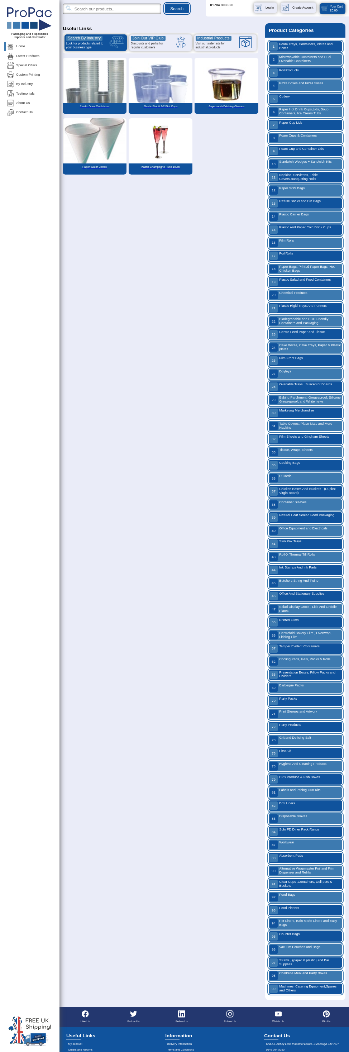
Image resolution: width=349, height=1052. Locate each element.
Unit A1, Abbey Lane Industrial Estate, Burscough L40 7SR (302, 1044)
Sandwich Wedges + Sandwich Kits (300, 164)
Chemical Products (288, 295)
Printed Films (284, 622)
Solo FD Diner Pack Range (294, 832)
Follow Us (133, 1016)
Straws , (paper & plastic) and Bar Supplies (299, 962)
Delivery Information (179, 1044)
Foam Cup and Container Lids (296, 151)
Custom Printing (23, 75)
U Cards (280, 478)
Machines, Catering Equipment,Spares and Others (302, 989)
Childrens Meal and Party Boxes (298, 975)
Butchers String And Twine (294, 583)
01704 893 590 (221, 5)
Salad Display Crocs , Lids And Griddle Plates (303, 609)
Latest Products (22, 56)
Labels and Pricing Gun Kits (295, 792)
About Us (18, 103)
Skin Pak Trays (285, 543)
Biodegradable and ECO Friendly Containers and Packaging (298, 321)
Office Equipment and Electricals (298, 531)
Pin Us (326, 1016)
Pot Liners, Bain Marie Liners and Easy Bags (303, 923)
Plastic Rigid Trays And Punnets (298, 308)
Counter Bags (284, 936)
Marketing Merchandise (291, 413)
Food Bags (282, 897)
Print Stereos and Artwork (293, 714)
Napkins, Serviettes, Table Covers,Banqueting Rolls (293, 177)
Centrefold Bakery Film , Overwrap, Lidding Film (300, 635)
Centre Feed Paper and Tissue (297, 334)
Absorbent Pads (286, 858)
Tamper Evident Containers (294, 648)
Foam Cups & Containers (293, 138)
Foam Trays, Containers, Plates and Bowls (301, 46)
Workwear (281, 845)
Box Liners (282, 805)
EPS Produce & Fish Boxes (294, 779)
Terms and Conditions (180, 1049)
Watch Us (278, 1016)
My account (75, 1044)
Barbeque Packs (286, 688)
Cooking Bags (284, 465)
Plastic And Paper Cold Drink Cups (300, 229)
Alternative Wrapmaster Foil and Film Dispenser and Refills (301, 871)
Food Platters (284, 910)
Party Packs (283, 701)
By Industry (19, 84)
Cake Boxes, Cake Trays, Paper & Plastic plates (305, 347)
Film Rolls (281, 243)
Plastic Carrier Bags (289, 217)
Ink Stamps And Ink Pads (293, 570)
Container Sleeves (288, 504)
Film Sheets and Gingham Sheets (299, 439)
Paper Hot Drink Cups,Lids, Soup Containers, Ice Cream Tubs (299, 112)
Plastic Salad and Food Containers (300, 282)
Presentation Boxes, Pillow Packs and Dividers (302, 675)
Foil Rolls (281, 256)
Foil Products (284, 72)
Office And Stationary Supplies (296, 596)
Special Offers (21, 65)
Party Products (285, 727)
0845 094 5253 (275, 1049)
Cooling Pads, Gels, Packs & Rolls (299, 661)
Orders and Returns (80, 1049)
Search (176, 8)
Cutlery (279, 99)
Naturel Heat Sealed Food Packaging (302, 517)
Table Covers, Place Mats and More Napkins (300, 426)
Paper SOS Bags (287, 190)
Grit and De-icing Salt (290, 740)
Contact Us (19, 112)
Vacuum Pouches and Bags (294, 949)
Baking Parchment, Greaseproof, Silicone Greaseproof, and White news (305, 400)
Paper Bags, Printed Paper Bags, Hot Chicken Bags (302, 269)
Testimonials (20, 94)
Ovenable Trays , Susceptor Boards (300, 386)
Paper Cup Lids (285, 125)
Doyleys (280, 374)
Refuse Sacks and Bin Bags (295, 203)
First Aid (280, 753)
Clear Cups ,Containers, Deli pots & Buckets (300, 884)
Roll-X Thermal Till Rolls (292, 557)
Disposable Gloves (288, 818)
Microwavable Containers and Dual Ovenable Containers (300, 59)
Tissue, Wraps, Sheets (291, 452)
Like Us (85, 1016)
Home (15, 46)
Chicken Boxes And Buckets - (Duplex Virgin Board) (302, 491)
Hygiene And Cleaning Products (297, 766)
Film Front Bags (286, 360)
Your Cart (332, 8)
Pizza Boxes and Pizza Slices (296, 85)
